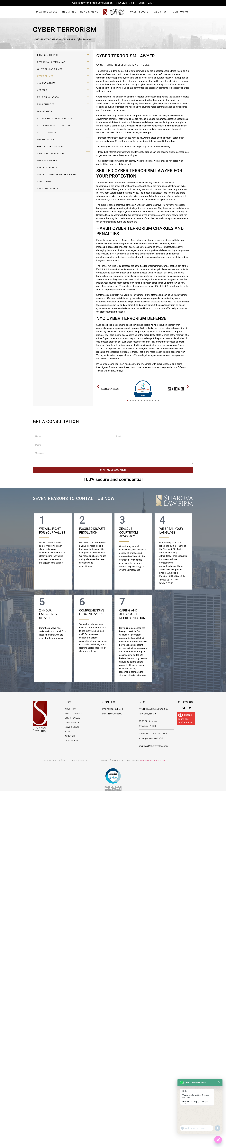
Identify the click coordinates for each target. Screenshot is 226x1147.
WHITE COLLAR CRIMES (49, 69)
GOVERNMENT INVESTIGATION (53, 125)
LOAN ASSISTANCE (47, 160)
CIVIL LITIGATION (46, 132)
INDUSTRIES (68, 12)
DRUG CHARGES (45, 104)
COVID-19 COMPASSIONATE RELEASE (57, 174)
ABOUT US (160, 12)
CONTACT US (181, 12)
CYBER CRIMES (67, 39)
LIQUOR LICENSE (46, 139)
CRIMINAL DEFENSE (47, 55)
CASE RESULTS (139, 12)
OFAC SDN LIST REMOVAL (51, 153)
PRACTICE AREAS (46, 12)
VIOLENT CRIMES (46, 83)
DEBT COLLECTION (47, 167)
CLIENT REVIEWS (73, 718)
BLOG (68, 732)
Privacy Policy (146, 760)
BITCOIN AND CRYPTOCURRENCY (54, 118)
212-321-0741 (125, 3)
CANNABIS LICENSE (47, 189)
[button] (98, 386)
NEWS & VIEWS (89, 12)
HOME (36, 39)
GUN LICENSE (44, 181)
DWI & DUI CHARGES (48, 97)
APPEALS (42, 90)
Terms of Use (159, 760)
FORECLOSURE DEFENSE (50, 146)
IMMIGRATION (44, 111)
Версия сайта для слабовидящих (186, 719)
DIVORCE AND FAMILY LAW (51, 62)
